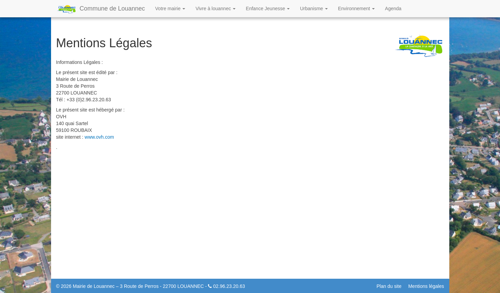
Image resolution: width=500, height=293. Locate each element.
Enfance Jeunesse (268, 8)
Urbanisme (314, 8)
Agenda (393, 8)
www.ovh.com (99, 137)
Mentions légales (426, 286)
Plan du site (388, 286)
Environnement (356, 8)
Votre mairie (170, 8)
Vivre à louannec (215, 8)
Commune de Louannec (100, 9)
